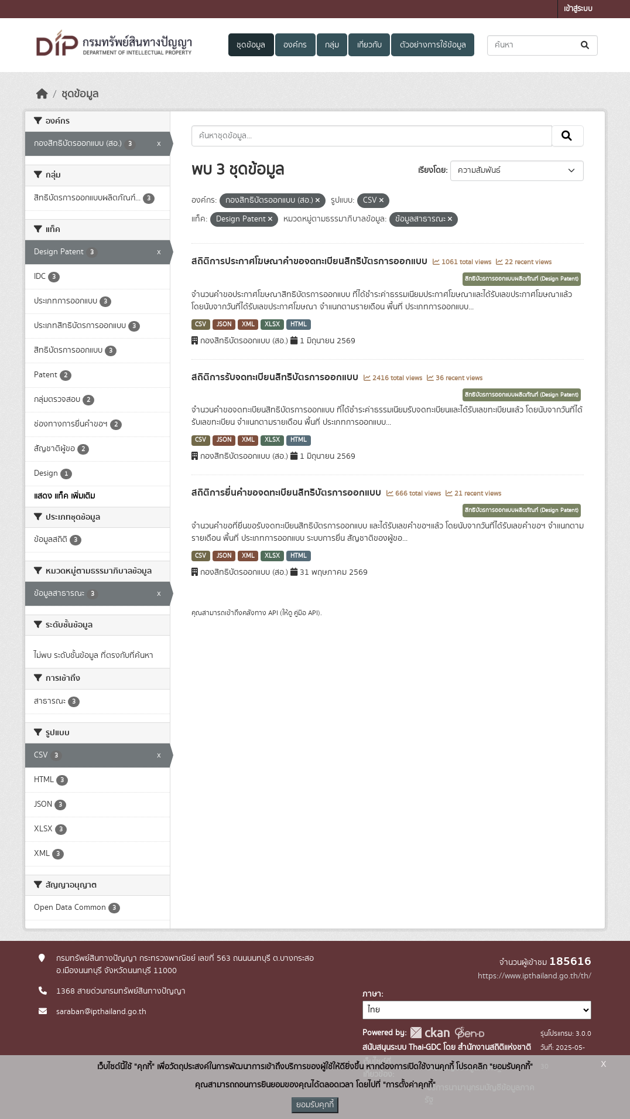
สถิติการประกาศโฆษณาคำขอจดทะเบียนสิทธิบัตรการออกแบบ (310, 261)
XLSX (272, 324)
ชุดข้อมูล (251, 45)
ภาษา (371, 994)
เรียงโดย (432, 170)
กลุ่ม (332, 45)
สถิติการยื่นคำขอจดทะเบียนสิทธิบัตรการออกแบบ (287, 492)
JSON (224, 324)
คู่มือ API (306, 613)
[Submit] (585, 45)
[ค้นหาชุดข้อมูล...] (542, 45)
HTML (298, 324)
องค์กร (295, 45)
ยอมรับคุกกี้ (315, 1105)
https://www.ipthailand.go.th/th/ (534, 976)
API (273, 613)
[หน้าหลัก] (42, 94)
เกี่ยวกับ (369, 45)
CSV (200, 324)
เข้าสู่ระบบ (578, 9)
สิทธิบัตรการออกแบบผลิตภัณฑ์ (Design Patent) (521, 279)
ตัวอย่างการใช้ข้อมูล (433, 45)
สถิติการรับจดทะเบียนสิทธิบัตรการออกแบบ (276, 377)
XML (248, 324)
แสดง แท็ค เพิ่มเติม (64, 496)
